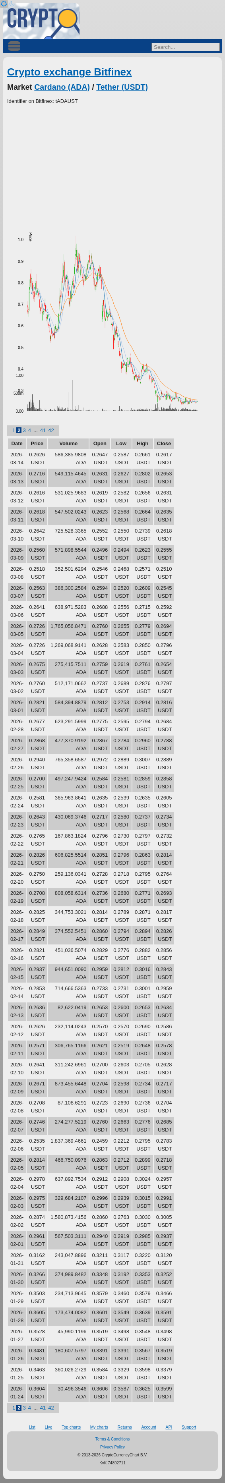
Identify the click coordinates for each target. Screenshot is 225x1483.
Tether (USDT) (122, 87)
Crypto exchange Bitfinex (69, 72)
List (32, 1427)
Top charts (71, 1427)
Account (148, 1427)
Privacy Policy (112, 1447)
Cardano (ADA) (62, 87)
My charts (99, 1427)
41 (43, 430)
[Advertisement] (112, 164)
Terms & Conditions (112, 1439)
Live (48, 1427)
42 (51, 430)
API (169, 1427)
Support (189, 1427)
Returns (124, 1427)
